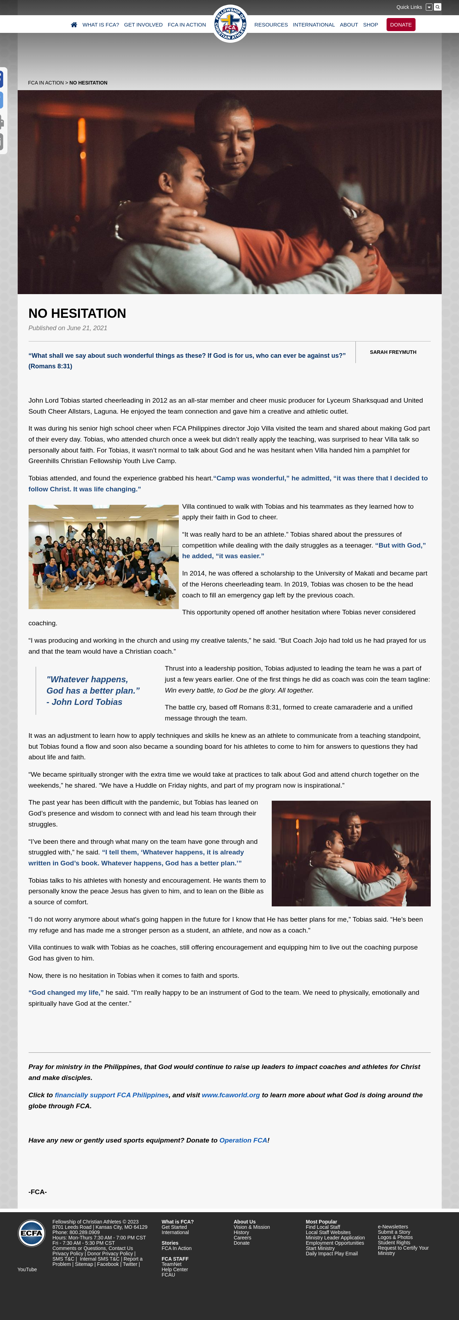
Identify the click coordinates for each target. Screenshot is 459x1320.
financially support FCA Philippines (112, 1095)
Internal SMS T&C (100, 1259)
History (241, 1232)
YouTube (27, 1269)
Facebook (108, 1264)
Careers (243, 1237)
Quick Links (409, 7)
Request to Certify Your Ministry (403, 1250)
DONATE (401, 25)
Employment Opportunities (335, 1243)
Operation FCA (243, 1140)
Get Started (174, 1227)
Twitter (130, 1264)
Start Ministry (320, 1248)
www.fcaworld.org (231, 1095)
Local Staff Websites (328, 1232)
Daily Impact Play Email (332, 1253)
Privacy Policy (68, 1253)
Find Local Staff (323, 1227)
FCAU (168, 1275)
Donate (242, 1243)
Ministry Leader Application (335, 1237)
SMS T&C (64, 1259)
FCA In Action (46, 83)
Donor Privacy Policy (110, 1253)
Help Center (175, 1269)
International (175, 1232)
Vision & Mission (252, 1227)
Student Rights (394, 1242)
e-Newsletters (393, 1227)
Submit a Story (394, 1232)
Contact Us (120, 1248)
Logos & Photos (395, 1237)
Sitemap (84, 1264)
